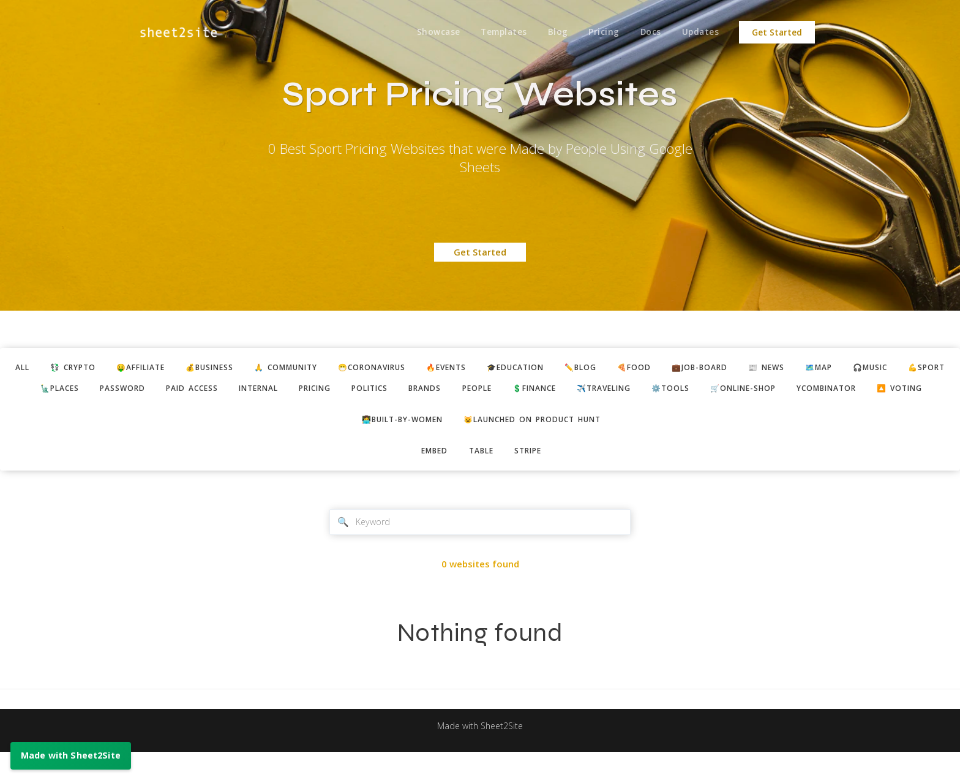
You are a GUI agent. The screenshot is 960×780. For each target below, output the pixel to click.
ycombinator (917, 390)
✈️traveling (679, 390)
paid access (234, 390)
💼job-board (746, 368)
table (481, 476)
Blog (552, 32)
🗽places (95, 390)
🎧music (929, 368)
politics (427, 390)
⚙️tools (750, 390)
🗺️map (873, 368)
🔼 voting (481, 412)
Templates (497, 32)
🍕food (677, 368)
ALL (20, 368)
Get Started (777, 32)
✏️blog (621, 368)
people (541, 390)
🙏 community (304, 368)
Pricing (600, 32)
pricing (367, 390)
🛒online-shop (827, 390)
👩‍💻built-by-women (396, 444)
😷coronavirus (397, 368)
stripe (532, 476)
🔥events (477, 368)
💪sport (32, 390)
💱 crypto (74, 368)
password (161, 390)
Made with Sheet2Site (480, 754)
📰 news (817, 368)
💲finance (604, 390)
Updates (700, 32)
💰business (221, 368)
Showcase (430, 32)
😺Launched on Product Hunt (536, 444)
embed (431, 476)
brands (486, 390)
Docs (648, 32)
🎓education (551, 368)
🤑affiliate (147, 368)
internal (306, 390)
